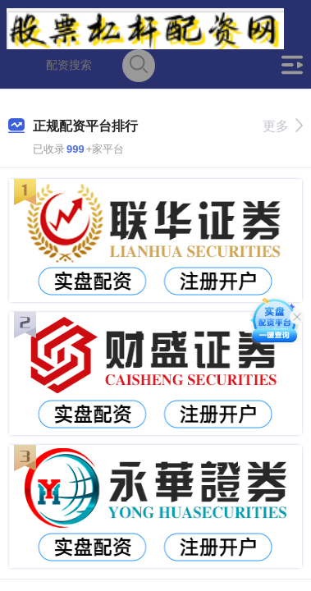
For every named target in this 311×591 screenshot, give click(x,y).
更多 (283, 126)
